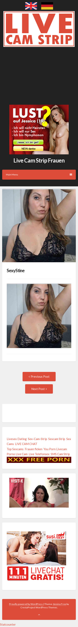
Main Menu (39, 174)
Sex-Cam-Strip (37, 439)
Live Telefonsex (39, 454)
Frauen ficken (33, 449)
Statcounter (8, 624)
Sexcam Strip (56, 439)
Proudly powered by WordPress (26, 604)
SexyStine (16, 270)
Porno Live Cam (17, 454)
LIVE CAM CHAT (26, 444)
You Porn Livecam (55, 449)
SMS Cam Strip (60, 454)
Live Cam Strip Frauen (39, 160)
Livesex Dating (17, 439)
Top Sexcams (15, 449)
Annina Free (59, 604)
